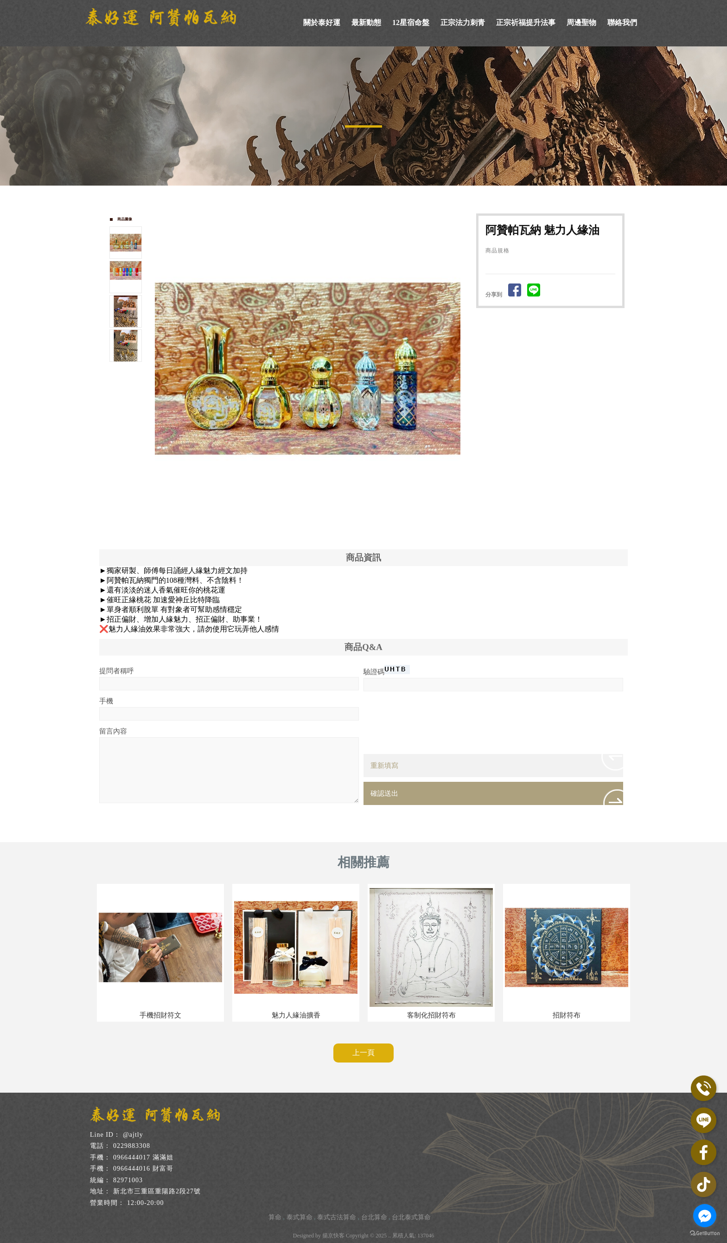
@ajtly (133, 1134)
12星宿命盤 (410, 22)
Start (311, 527)
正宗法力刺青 (462, 22)
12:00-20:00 (145, 1202)
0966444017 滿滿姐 (143, 1157)
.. (389, 1235)
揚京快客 (333, 1235)
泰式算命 (299, 1217)
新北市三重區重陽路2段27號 (157, 1191)
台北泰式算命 (411, 1217)
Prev (162, 366)
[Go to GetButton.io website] (705, 1233)
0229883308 (131, 1145)
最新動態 (366, 22)
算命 (274, 1217)
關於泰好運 (321, 22)
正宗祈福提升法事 (525, 22)
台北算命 (374, 1217)
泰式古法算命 (336, 1217)
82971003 (128, 1180)
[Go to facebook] (704, 1215)
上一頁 (363, 1052)
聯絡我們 (622, 22)
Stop (318, 527)
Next (457, 366)
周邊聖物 (581, 22)
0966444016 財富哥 (143, 1168)
